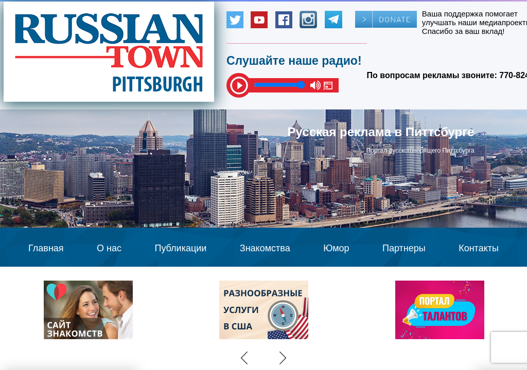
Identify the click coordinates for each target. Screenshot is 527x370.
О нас (109, 248)
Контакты (479, 248)
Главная (46, 248)
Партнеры (404, 248)
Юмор (336, 248)
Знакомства (265, 248)
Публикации (180, 248)
